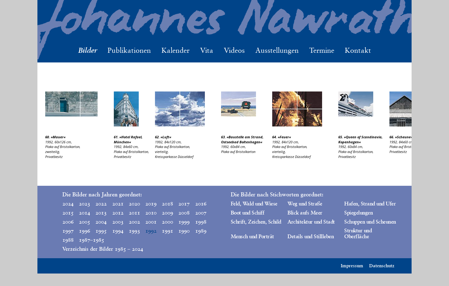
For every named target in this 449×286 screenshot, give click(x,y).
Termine (321, 50)
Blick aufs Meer (304, 213)
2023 (84, 203)
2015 (68, 213)
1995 (101, 231)
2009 (167, 213)
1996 (84, 231)
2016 (200, 203)
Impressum (352, 265)
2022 (101, 203)
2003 (117, 222)
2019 (151, 203)
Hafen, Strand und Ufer (370, 203)
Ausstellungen (277, 50)
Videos (234, 50)
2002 (134, 222)
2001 (151, 222)
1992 (151, 231)
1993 (134, 231)
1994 (117, 231)
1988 (68, 240)
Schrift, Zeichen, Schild (256, 222)
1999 (184, 222)
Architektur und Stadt (311, 222)
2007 (200, 213)
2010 (151, 213)
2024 (68, 203)
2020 (134, 203)
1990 (184, 231)
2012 (117, 213)
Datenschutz (381, 265)
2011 (134, 213)
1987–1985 (86, 240)
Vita (206, 50)
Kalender (176, 50)
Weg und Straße (304, 203)
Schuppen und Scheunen (370, 222)
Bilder (87, 50)
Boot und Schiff (247, 213)
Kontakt (358, 50)
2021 (117, 203)
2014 (84, 213)
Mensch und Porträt (252, 236)
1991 (167, 231)
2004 (101, 222)
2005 (84, 222)
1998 (200, 222)
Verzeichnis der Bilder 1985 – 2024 (102, 249)
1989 (200, 231)
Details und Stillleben (310, 236)
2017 (184, 203)
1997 (68, 231)
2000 (167, 222)
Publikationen (129, 50)
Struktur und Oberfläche (358, 233)
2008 (184, 213)
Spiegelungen (358, 213)
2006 (68, 222)
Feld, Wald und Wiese (254, 203)
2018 (167, 203)
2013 (101, 213)
